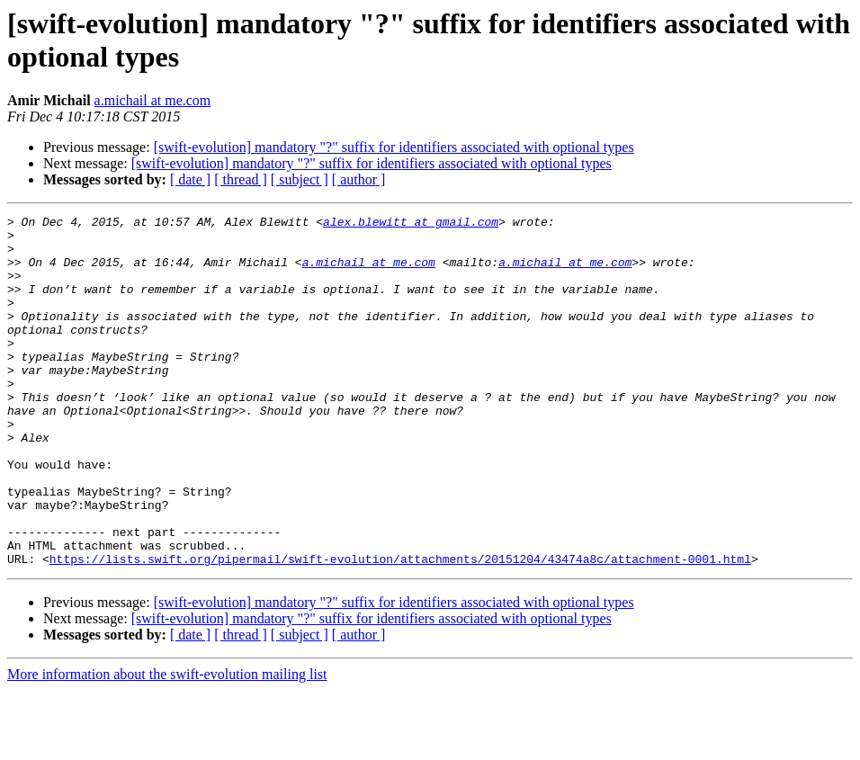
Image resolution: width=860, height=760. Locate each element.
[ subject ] (299, 179)
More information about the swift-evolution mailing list (167, 744)
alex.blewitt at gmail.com (410, 224)
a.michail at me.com (152, 100)
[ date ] (190, 179)
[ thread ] (240, 179)
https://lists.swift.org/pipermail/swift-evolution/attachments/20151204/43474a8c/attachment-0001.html (400, 629)
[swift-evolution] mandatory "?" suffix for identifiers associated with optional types (394, 147)
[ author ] (359, 179)
